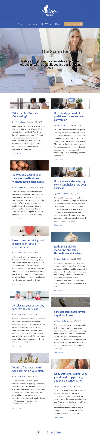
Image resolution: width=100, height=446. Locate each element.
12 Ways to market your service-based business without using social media (28, 178)
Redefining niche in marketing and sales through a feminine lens (68, 250)
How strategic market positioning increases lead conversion (69, 116)
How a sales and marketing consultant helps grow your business (70, 184)
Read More (16, 153)
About (21, 23)
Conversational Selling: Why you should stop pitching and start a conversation (70, 377)
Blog (57, 23)
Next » (59, 432)
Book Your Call (73, 23)
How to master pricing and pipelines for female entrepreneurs (28, 244)
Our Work (46, 23)
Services (32, 23)
